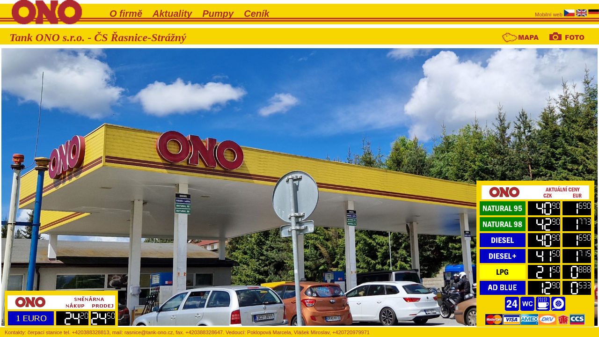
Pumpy (218, 13)
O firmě (126, 13)
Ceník (256, 13)
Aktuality (172, 13)
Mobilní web (549, 14)
